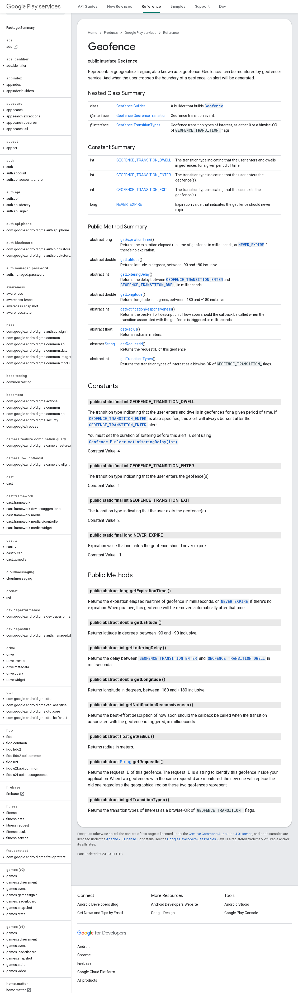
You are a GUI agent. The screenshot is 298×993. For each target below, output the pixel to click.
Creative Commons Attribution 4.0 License (220, 834)
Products (111, 33)
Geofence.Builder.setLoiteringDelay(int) (133, 441)
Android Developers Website (174, 904)
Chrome (84, 955)
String (110, 344)
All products (87, 980)
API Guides (88, 6)
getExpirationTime (135, 239)
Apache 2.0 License (121, 839)
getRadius (128, 329)
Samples (178, 6)
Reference (171, 33)
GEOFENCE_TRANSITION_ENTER (143, 175)
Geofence (214, 105)
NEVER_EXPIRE (129, 204)
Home (92, 33)
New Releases (119, 6)
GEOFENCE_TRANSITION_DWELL (143, 160)
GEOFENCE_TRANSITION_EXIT (141, 190)
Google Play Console (241, 913)
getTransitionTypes (136, 359)
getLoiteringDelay (135, 274)
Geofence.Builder (130, 106)
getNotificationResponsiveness (146, 309)
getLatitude (130, 259)
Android (84, 946)
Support (202, 6)
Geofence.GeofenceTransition (141, 115)
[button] (34, 66)
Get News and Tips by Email (100, 913)
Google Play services (140, 33)
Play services (33, 6)
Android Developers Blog (97, 904)
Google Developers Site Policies (191, 839)
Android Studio (236, 904)
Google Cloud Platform (96, 972)
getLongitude (131, 294)
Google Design (163, 913)
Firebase (84, 963)
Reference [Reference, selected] (151, 6)
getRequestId (131, 344)
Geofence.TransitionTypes (138, 125)
